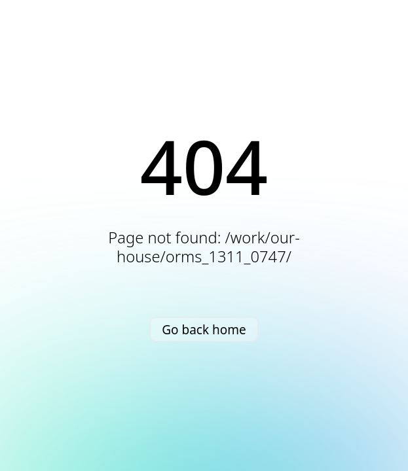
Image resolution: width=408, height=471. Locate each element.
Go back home (204, 329)
